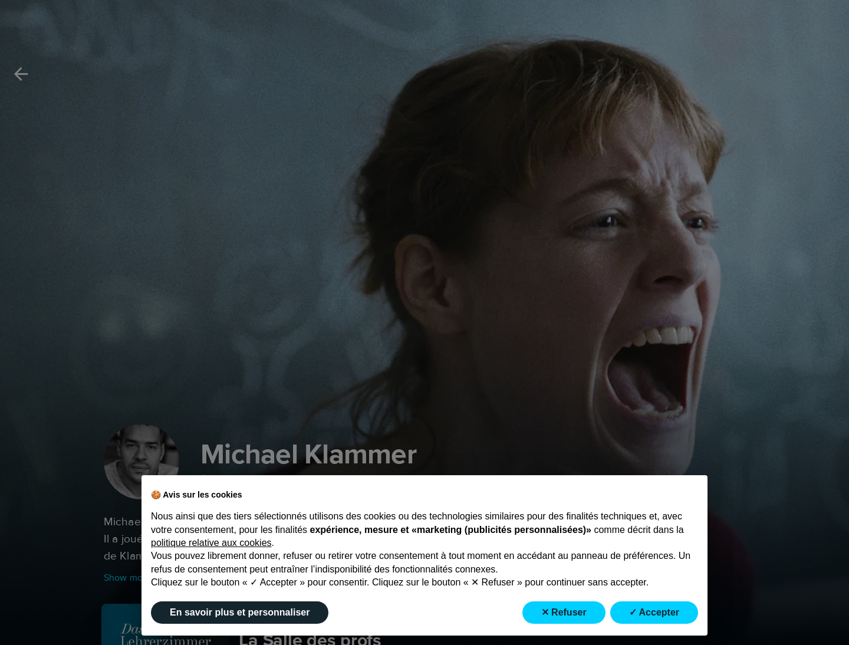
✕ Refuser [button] (564, 612)
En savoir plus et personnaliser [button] (240, 612)
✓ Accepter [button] (654, 612)
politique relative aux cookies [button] (211, 543)
